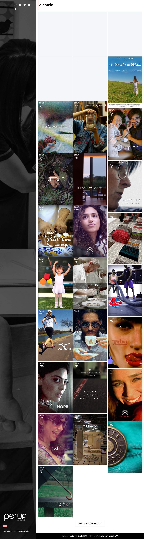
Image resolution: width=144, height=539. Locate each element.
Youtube (20, 5)
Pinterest (29, 5)
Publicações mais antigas (90, 524)
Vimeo (24, 5)
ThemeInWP (112, 536)
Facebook (15, 9)
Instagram (16, 5)
